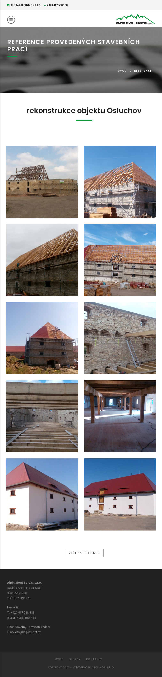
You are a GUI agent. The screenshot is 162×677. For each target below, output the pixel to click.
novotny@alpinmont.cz (25, 632)
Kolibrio (107, 667)
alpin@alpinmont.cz (23, 5)
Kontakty (94, 659)
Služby (75, 659)
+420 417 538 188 (56, 5)
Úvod (122, 71)
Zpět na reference (84, 553)
